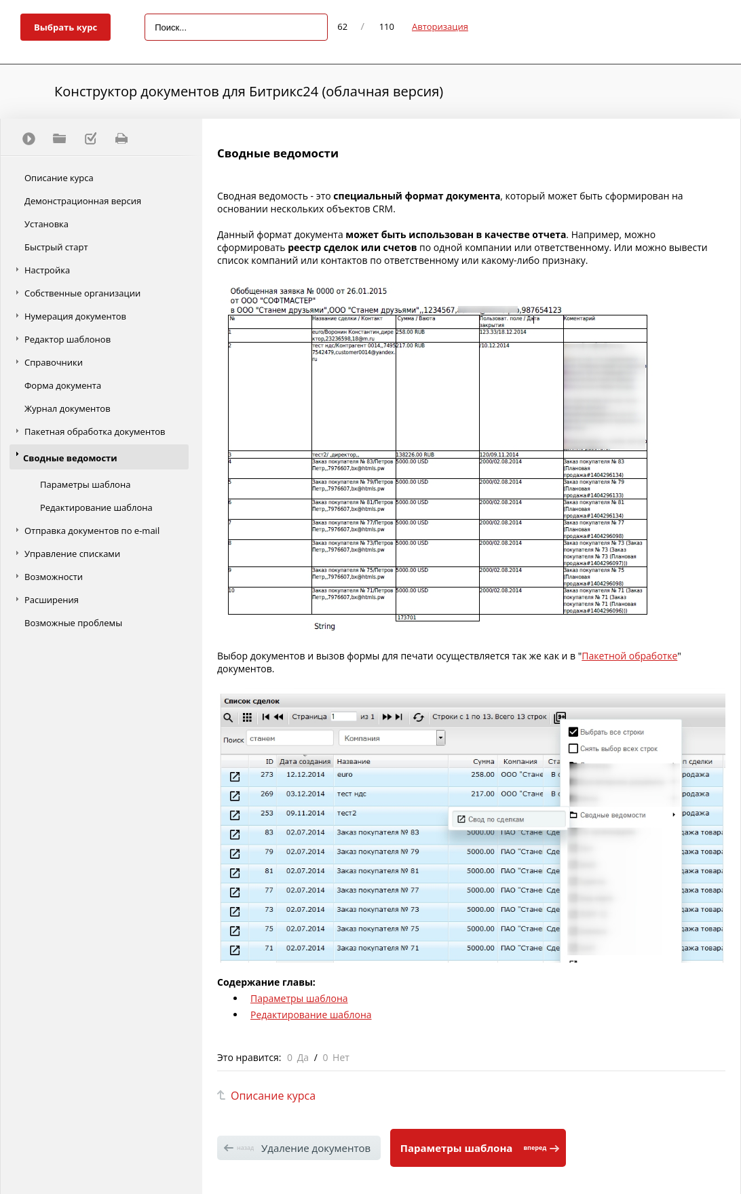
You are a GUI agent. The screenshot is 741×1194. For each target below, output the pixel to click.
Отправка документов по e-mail (91, 530)
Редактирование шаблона (96, 507)
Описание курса (59, 178)
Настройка (47, 270)
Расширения (51, 600)
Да (303, 1057)
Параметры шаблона (85, 484)
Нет (340, 1057)
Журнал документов (67, 408)
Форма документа (62, 385)
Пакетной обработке (629, 655)
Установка (46, 224)
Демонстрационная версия (82, 201)
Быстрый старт (56, 247)
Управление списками (72, 553)
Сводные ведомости (70, 458)
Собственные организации (82, 293)
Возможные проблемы (73, 623)
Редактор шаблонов (67, 339)
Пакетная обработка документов (95, 431)
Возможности (53, 577)
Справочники (53, 362)
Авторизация (440, 26)
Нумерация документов (75, 316)
